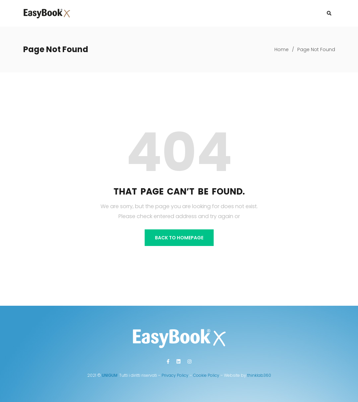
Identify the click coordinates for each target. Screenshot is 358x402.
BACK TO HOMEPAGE (179, 237)
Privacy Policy (175, 375)
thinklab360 (259, 375)
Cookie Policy (206, 375)
